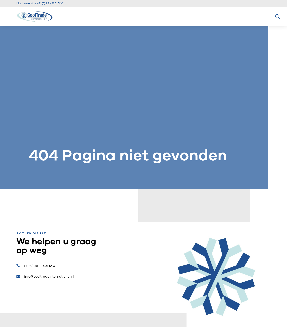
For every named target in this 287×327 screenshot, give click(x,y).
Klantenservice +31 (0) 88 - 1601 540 (39, 3)
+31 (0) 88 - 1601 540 (35, 265)
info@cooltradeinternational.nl (45, 276)
